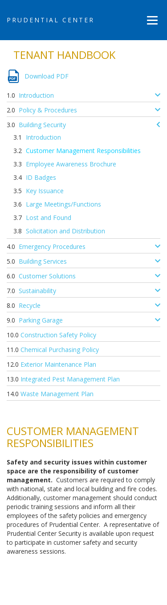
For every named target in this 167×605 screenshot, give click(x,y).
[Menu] (152, 20)
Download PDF (46, 76)
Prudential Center (50, 20)
